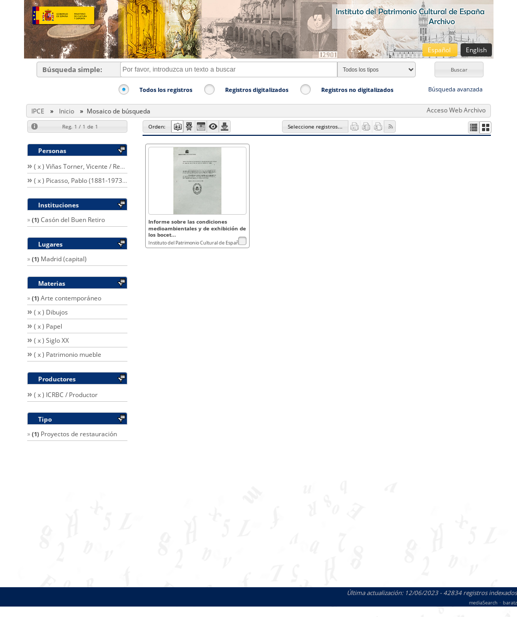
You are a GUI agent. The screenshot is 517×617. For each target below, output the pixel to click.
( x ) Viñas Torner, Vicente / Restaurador (91, 166)
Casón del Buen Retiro (73, 220)
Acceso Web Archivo (456, 110)
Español (440, 50)
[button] (459, 69)
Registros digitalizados (256, 90)
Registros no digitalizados (357, 90)
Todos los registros (165, 90)
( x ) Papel (48, 326)
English (476, 50)
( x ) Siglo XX (51, 340)
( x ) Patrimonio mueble (67, 354)
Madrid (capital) (64, 259)
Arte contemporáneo (71, 298)
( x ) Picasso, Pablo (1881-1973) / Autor (90, 180)
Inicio (66, 111)
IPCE (37, 111)
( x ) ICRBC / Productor (66, 395)
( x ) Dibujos (51, 312)
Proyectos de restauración (79, 434)
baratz (510, 602)
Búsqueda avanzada (455, 89)
